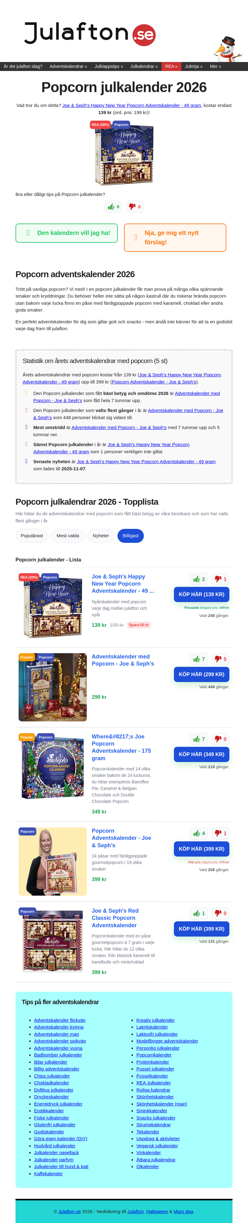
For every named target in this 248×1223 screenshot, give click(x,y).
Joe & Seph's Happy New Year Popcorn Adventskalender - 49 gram (131, 105)
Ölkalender (147, 1166)
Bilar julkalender (50, 1062)
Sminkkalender (151, 1110)
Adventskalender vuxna (58, 1048)
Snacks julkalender (155, 1117)
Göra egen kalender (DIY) (60, 1138)
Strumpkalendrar (153, 1124)
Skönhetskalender (155, 1096)
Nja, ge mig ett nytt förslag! (165, 237)
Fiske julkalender (51, 1117)
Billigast (131, 535)
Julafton (135, 1211)
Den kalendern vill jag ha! (66, 233)
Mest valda (68, 535)
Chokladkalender (51, 1082)
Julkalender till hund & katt (61, 1166)
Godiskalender (49, 1131)
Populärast (32, 535)
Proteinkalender (152, 1062)
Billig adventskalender (56, 1068)
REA (169, 66)
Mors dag (183, 1211)
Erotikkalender (49, 1110)
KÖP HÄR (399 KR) (201, 848)
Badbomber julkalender (58, 1054)
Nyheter (101, 535)
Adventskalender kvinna (58, 1027)
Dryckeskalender (51, 1096)
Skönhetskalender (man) (161, 1103)
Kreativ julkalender (155, 1020)
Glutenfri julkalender (54, 1124)
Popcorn (121, 124)
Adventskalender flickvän (60, 1020)
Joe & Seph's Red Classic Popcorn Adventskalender (115, 918)
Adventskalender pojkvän (60, 1041)
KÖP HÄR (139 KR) (201, 594)
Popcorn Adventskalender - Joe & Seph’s (154, 381)
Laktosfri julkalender (157, 1034)
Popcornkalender (153, 1054)
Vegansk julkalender (157, 1145)
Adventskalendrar (67, 66)
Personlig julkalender (157, 1048)
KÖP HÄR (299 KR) (201, 674)
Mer (214, 66)
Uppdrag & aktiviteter (158, 1138)
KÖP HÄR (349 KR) (201, 754)
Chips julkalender (52, 1076)
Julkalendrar (142, 66)
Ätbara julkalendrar (155, 1159)
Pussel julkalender (155, 1068)
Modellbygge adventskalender (167, 1041)
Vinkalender (148, 1152)
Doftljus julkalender (53, 1089)
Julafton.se (69, 1211)
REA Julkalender (153, 1082)
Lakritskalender (152, 1027)
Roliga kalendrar (153, 1089)
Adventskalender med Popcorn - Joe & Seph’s (119, 427)
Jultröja (192, 66)
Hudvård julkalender (54, 1145)
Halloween (157, 1211)
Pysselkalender (152, 1076)
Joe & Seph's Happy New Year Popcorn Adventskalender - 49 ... (123, 583)
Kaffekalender (48, 1173)
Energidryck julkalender (58, 1103)
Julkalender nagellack (56, 1152)
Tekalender (147, 1131)
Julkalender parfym (53, 1159)
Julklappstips (107, 66)
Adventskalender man (56, 1034)
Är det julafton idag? (23, 66)
